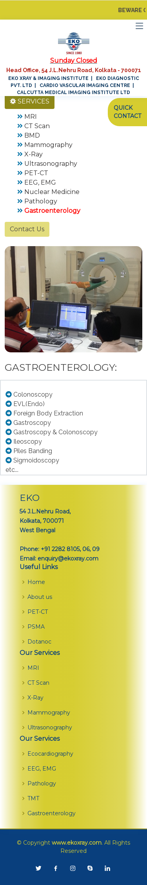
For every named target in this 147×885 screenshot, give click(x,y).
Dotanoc (39, 641)
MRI (30, 116)
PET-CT (36, 173)
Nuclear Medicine (52, 192)
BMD (32, 135)
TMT (33, 798)
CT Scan (37, 126)
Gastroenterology (51, 813)
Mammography (48, 145)
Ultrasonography (50, 163)
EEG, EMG (40, 182)
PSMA (36, 626)
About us (39, 597)
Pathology (40, 201)
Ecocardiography (50, 753)
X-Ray (33, 154)
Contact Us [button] (27, 229)
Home (36, 582)
